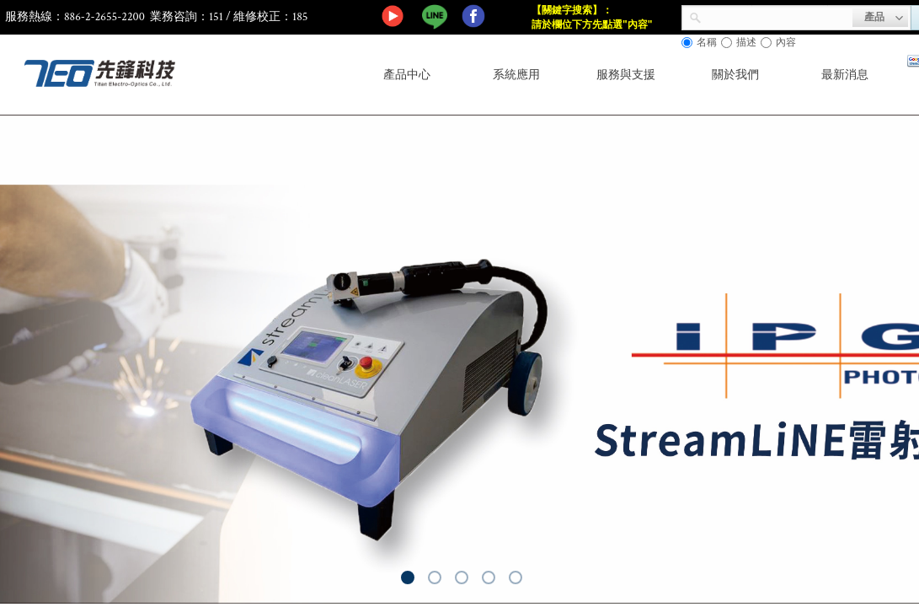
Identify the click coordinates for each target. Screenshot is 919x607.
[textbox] (777, 16)
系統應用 (516, 74)
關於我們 (735, 74)
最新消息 (844, 74)
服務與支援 (625, 74)
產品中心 (406, 74)
